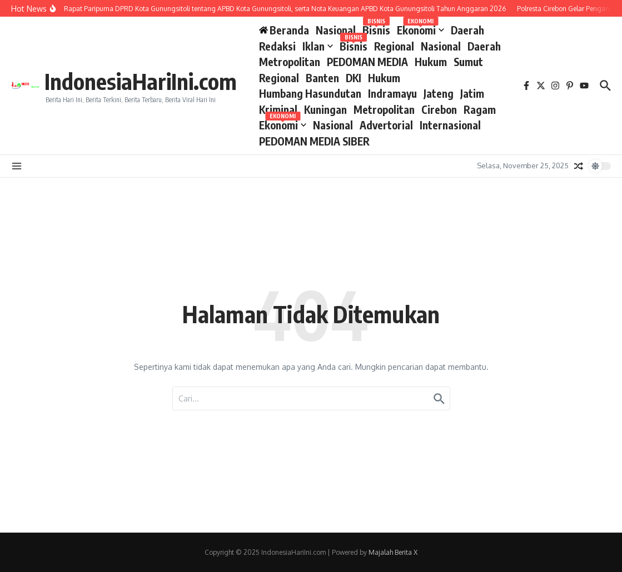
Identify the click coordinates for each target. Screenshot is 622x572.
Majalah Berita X (393, 552)
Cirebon (439, 109)
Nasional (336, 30)
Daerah (467, 30)
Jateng (439, 93)
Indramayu (392, 93)
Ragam (480, 109)
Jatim (472, 93)
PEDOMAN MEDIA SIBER (314, 141)
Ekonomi (420, 29)
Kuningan (325, 109)
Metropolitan (289, 61)
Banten (322, 77)
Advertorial (386, 125)
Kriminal (278, 109)
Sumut (468, 61)
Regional (394, 46)
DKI (353, 77)
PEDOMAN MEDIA (367, 61)
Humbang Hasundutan (310, 93)
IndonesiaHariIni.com (140, 81)
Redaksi (277, 46)
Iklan (317, 46)
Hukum (431, 61)
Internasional (450, 125)
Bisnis (376, 29)
